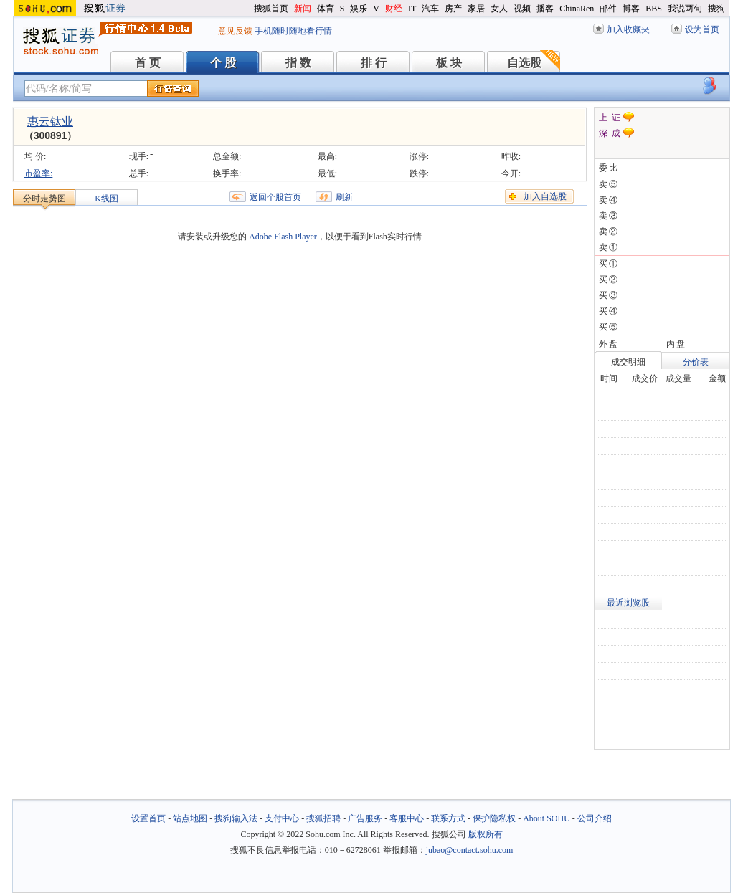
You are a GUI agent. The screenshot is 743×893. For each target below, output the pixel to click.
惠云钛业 (50, 121)
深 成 (609, 133)
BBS (653, 9)
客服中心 (406, 818)
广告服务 (365, 818)
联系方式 (448, 818)
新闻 (302, 9)
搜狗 (716, 9)
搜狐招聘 (323, 818)
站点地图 (190, 818)
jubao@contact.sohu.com (470, 850)
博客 (631, 9)
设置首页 (148, 818)
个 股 (223, 63)
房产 (453, 9)
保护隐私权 (494, 818)
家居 (476, 9)
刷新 (344, 197)
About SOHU (546, 818)
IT (412, 9)
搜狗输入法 (235, 818)
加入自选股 (545, 196)
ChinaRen (576, 9)
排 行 (374, 63)
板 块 (449, 63)
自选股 (524, 63)
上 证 (609, 118)
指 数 (298, 63)
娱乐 (358, 9)
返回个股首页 (275, 197)
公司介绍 (594, 818)
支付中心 (282, 818)
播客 (545, 9)
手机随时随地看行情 (293, 31)
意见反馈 (235, 31)
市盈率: (38, 173)
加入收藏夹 (628, 29)
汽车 (430, 9)
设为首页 (702, 29)
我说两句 (685, 9)
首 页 (148, 63)
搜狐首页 (271, 9)
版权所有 (485, 834)
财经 (393, 9)
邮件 (608, 9)
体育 (325, 9)
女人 (499, 9)
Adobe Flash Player (283, 236)
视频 (522, 9)
